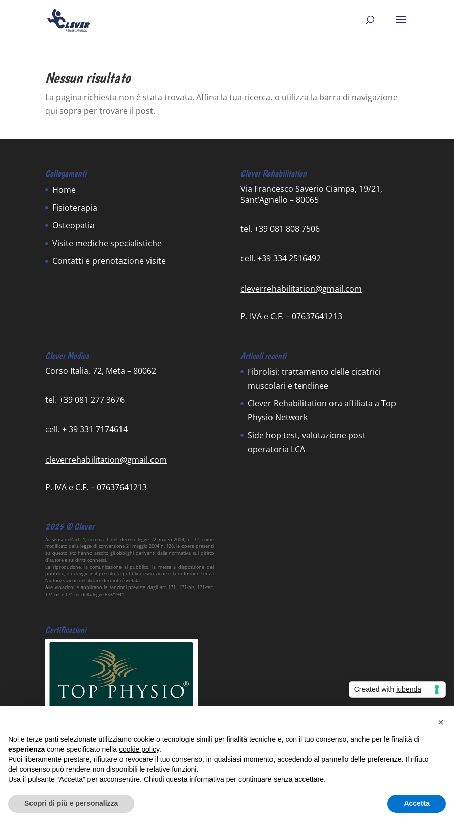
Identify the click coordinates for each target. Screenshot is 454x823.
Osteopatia (73, 225)
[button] (441, 722)
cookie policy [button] (139, 749)
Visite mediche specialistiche (107, 243)
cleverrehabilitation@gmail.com (301, 289)
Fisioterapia (74, 207)
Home (64, 189)
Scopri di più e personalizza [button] (71, 803)
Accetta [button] (417, 803)
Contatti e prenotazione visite (109, 261)
